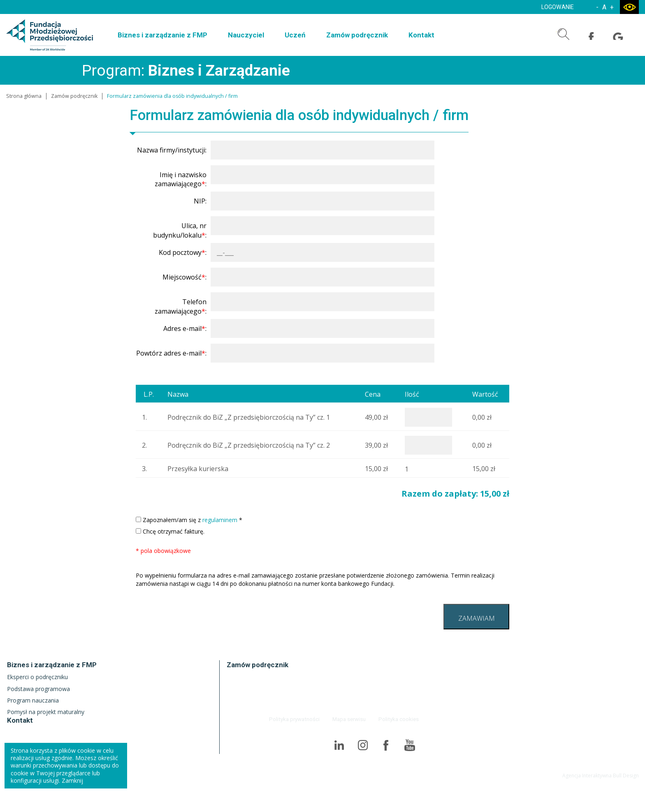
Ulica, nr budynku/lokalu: (179, 230)
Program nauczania (33, 700)
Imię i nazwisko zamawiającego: (180, 179)
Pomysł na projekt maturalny (45, 712)
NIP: (200, 201)
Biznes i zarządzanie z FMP (162, 35)
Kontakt (421, 35)
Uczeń (295, 35)
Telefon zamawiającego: (180, 306)
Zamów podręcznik (357, 35)
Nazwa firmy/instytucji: (171, 150)
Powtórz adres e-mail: (171, 353)
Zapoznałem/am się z (189, 520)
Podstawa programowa (38, 689)
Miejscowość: (184, 277)
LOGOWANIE (556, 7)
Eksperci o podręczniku (37, 677)
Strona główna (24, 95)
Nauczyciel (246, 35)
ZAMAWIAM (476, 618)
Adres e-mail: (184, 328)
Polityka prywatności (296, 719)
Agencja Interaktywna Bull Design (600, 775)
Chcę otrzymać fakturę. (170, 531)
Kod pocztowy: (182, 252)
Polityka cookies (399, 719)
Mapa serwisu (350, 719)
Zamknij (72, 780)
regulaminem (219, 520)
